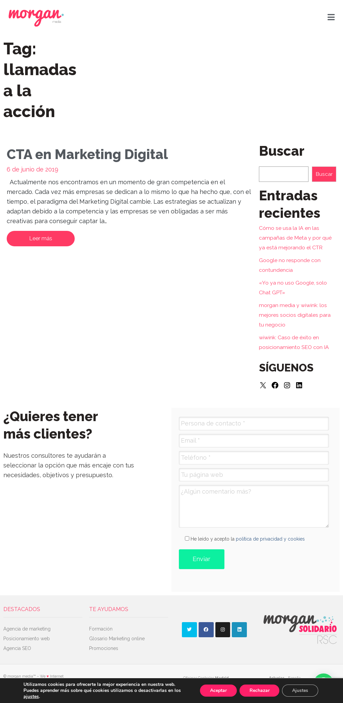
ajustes (31, 697)
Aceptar (218, 690)
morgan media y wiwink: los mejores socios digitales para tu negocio (295, 315)
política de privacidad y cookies (270, 539)
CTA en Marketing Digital (87, 154)
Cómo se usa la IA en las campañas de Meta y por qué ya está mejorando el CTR (295, 238)
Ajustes (300, 690)
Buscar (324, 174)
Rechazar (259, 690)
